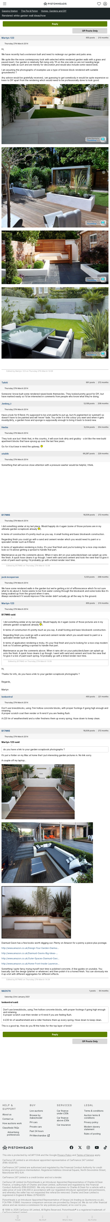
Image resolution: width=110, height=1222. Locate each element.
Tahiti (5, 382)
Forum (18, 1218)
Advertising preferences (13, 1133)
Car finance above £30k (63, 1119)
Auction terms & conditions (92, 1116)
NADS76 (6, 991)
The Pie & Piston (29, 11)
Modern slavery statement (92, 1128)
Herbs (5, 427)
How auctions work (12, 1123)
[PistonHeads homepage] (55, 4)
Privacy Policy (64, 1155)
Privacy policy (91, 1122)
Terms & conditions (93, 1110)
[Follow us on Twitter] (80, 1147)
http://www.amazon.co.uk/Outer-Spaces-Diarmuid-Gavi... (30, 958)
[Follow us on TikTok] (105, 1147)
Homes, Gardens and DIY (53, 11)
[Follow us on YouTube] (96, 1147)
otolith (5, 453)
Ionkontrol (7, 696)
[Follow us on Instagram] (88, 1147)
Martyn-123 (8, 37)
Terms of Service (85, 1155)
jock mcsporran (10, 577)
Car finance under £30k (63, 1112)
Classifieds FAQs (10, 1127)
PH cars (33, 1122)
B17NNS (6, 515)
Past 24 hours (37, 1131)
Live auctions (36, 1110)
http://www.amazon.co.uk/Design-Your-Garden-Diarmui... (30, 948)
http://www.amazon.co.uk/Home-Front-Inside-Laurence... (30, 963)
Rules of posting (92, 1133)
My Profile (92, 1218)
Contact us (7, 1119)
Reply (55, 24)
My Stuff (42, 1218)
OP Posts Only (90, 30)
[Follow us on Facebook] (71, 1147)
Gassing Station (10, 11)
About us (6, 1114)
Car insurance (64, 1125)
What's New (67, 1218)
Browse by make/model (36, 1116)
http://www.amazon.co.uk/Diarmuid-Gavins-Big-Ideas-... (30, 953)
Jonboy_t (6, 403)
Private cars (36, 1126)
